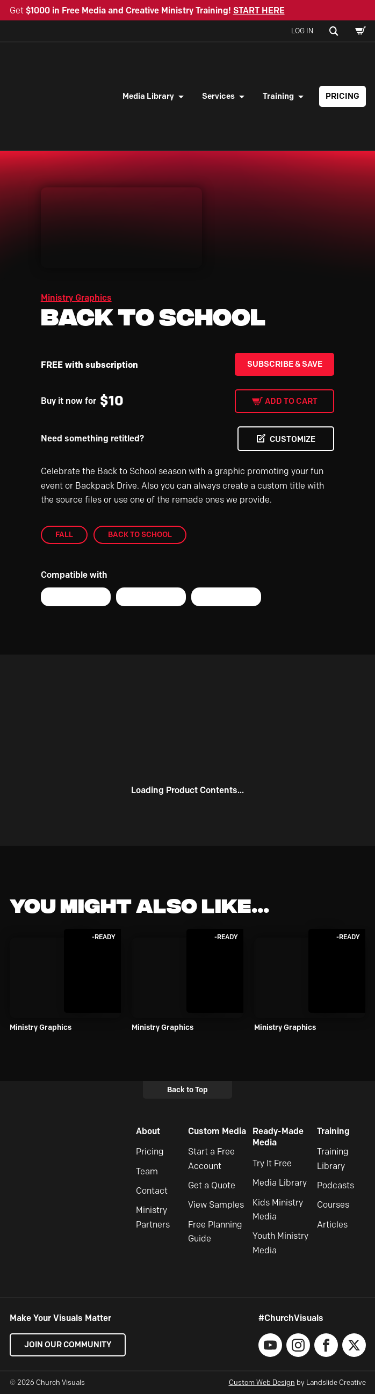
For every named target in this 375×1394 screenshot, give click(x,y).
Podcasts (335, 1185)
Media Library (148, 96)
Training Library (333, 1159)
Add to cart (291, 401)
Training (278, 96)
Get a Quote (211, 1185)
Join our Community (68, 1344)
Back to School (140, 535)
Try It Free (272, 1163)
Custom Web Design (262, 1382)
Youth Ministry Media (280, 1243)
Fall (64, 535)
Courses (333, 1205)
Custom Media (217, 1131)
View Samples (216, 1205)
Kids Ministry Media (278, 1209)
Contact (152, 1191)
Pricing (342, 96)
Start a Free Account (211, 1159)
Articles (332, 1224)
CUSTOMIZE (291, 439)
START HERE (259, 10)
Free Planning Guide (215, 1231)
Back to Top (187, 1089)
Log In (302, 30)
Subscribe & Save (284, 364)
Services (218, 96)
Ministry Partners (153, 1218)
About (148, 1131)
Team (147, 1171)
